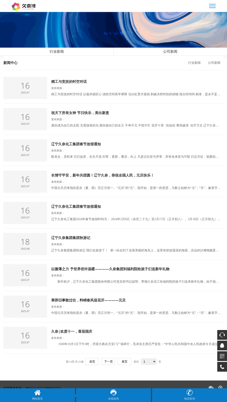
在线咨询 (113, 394)
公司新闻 (170, 51)
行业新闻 (57, 51)
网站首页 (37, 394)
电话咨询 (189, 394)
